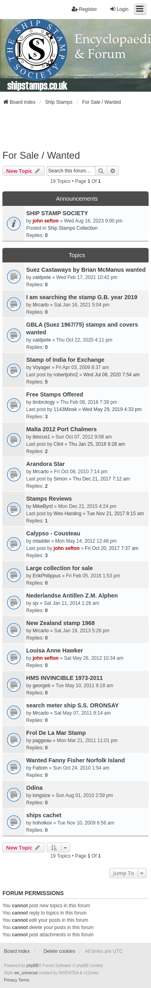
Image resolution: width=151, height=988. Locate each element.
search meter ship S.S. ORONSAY (72, 705)
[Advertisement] (75, 127)
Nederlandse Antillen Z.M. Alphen (72, 595)
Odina (34, 788)
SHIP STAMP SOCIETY (57, 213)
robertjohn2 (66, 375)
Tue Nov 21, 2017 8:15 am (115, 513)
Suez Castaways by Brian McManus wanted (86, 269)
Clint (58, 444)
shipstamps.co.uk (37, 85)
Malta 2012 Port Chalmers (61, 429)
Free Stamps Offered (54, 394)
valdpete (42, 277)
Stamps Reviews (49, 498)
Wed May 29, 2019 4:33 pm (111, 409)
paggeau (42, 740)
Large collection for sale (59, 568)
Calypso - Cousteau (53, 533)
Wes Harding (67, 513)
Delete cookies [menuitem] (59, 951)
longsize (41, 795)
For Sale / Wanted (41, 155)
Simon (60, 479)
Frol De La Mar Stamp (56, 733)
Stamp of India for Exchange (65, 360)
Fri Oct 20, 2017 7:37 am (112, 548)
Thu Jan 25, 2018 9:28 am (96, 444)
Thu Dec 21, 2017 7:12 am (101, 479)
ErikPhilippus (46, 576)
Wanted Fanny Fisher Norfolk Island (75, 760)
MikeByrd (43, 506)
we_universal (25, 973)
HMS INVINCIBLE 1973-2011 (64, 678)
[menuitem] (10, 980)
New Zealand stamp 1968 (60, 623)
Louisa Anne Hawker (54, 650)
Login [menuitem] (119, 9)
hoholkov (42, 823)
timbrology (44, 402)
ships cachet (43, 815)
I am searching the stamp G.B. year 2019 (81, 297)
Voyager (41, 367)
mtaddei (41, 541)
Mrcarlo (41, 305)
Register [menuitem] (84, 9)
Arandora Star (45, 464)
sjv (36, 603)
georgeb (41, 685)
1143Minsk (65, 409)
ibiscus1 (41, 437)
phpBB (33, 965)
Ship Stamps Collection (72, 228)
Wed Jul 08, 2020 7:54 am (111, 375)
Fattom (40, 768)
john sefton (46, 221)
